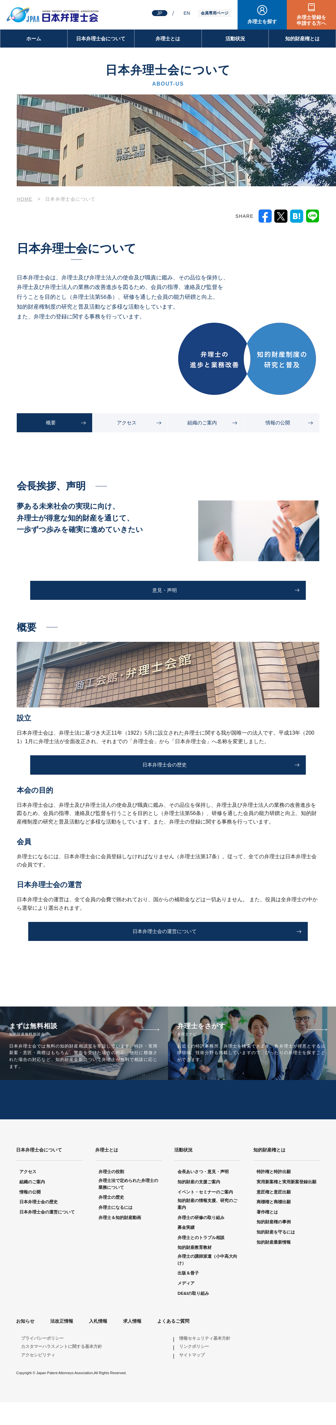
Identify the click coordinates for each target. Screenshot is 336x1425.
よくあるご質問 (173, 1344)
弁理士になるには (115, 1230)
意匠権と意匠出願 (274, 1214)
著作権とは (267, 1234)
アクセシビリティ (38, 1377)
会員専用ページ (214, 13)
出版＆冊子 (188, 1295)
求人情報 (132, 1344)
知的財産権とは (302, 38)
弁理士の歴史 (111, 1220)
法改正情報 (61, 1344)
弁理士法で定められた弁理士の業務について (128, 1206)
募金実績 (186, 1250)
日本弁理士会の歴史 (164, 766)
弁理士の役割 (111, 1194)
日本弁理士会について (100, 38)
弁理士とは (168, 38)
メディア (186, 1305)
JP (159, 13)
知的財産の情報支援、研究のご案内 (207, 1227)
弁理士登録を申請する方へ (311, 20)
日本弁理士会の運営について (164, 933)
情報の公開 (278, 423)
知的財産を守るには (276, 1254)
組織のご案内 (202, 423)
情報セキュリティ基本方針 (204, 1360)
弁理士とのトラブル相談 (201, 1260)
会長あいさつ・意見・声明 (203, 1194)
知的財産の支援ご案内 (199, 1204)
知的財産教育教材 (195, 1270)
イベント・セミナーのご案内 (205, 1214)
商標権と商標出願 (274, 1224)
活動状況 (235, 38)
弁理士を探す (262, 21)
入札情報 (98, 1344)
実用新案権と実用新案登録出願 (286, 1204)
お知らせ (25, 1344)
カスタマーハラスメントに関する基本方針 (61, 1369)
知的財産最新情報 (274, 1264)
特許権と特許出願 (274, 1194)
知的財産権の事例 (274, 1244)
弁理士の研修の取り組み (201, 1240)
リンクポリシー (194, 1369)
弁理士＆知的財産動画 (119, 1240)
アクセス (126, 423)
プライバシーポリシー (42, 1360)
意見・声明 (164, 591)
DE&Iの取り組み (193, 1315)
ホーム (33, 38)
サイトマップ (192, 1377)
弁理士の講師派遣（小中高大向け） (207, 1282)
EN (187, 13)
